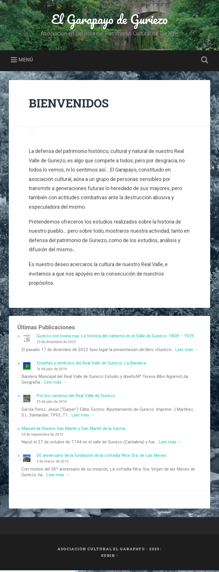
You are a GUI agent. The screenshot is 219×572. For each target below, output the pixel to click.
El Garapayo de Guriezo (109, 20)
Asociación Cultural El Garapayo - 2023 (108, 550)
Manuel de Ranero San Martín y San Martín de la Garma (73, 430)
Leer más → (186, 351)
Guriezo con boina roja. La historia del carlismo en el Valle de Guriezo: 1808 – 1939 (115, 337)
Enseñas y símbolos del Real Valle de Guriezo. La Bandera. (91, 364)
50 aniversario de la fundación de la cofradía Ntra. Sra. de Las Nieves (101, 457)
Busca (203, 61)
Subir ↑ (109, 557)
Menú (26, 62)
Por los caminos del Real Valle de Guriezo (75, 397)
